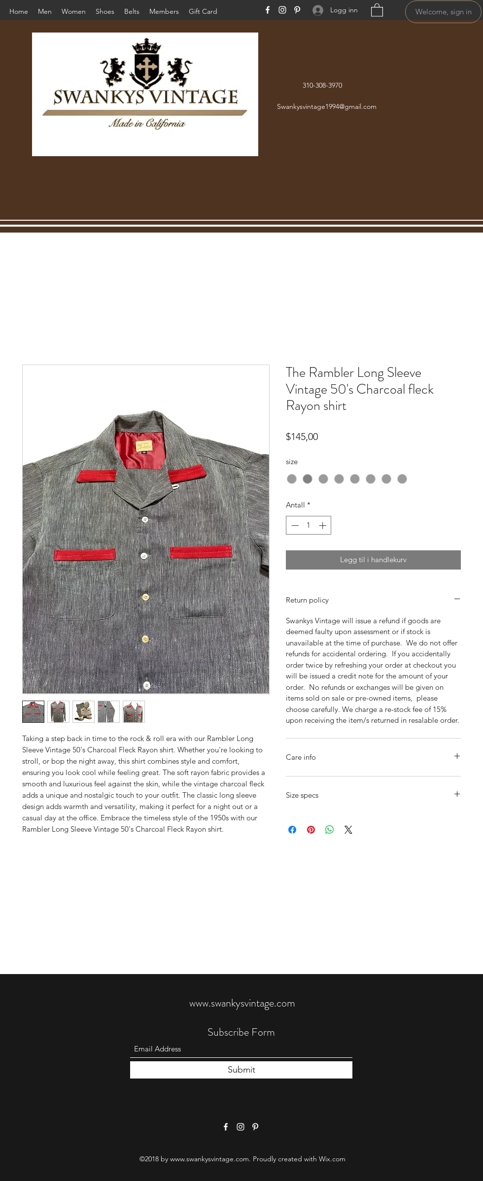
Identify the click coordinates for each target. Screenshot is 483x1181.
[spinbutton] (309, 525)
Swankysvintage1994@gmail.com (327, 106)
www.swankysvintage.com (242, 1003)
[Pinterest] (297, 10)
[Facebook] (268, 10)
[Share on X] (348, 830)
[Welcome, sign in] (443, 11)
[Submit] (241, 1070)
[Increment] (323, 525)
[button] (377, 9)
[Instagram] (282, 10)
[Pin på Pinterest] (311, 830)
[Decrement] (294, 525)
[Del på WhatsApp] (330, 830)
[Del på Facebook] (292, 830)
